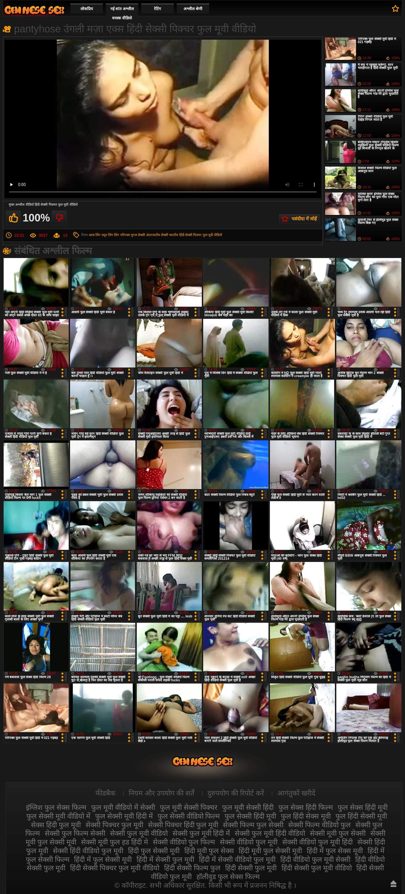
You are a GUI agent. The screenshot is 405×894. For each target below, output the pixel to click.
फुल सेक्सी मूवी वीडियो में (58, 816)
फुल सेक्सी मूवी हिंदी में (124, 816)
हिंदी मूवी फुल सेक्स (209, 851)
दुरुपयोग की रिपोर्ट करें (235, 793)
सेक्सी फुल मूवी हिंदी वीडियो (270, 833)
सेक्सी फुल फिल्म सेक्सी (75, 833)
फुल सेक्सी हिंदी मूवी (250, 816)
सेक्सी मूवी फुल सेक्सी (338, 833)
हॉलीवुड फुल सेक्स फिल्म (228, 876)
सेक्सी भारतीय (169, 235)
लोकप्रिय (86, 8)
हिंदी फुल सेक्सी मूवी (154, 851)
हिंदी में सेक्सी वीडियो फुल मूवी (237, 859)
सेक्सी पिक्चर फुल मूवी (114, 825)
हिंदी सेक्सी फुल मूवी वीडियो (316, 868)
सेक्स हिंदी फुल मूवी (56, 825)
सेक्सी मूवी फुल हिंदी (34, 10)
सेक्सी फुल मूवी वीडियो (139, 833)
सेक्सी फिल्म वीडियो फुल (319, 825)
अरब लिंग (94, 235)
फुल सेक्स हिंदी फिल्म (305, 807)
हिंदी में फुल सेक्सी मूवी (103, 859)
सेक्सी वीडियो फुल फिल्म (184, 842)
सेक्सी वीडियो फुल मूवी (249, 842)
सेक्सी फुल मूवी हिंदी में (201, 833)
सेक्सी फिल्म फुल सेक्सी (253, 825)
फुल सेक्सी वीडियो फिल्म (189, 816)
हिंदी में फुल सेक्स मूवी (335, 851)
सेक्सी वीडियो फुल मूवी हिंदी (317, 842)
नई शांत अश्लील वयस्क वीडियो (122, 13)
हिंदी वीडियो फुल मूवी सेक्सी (315, 859)
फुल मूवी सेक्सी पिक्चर (189, 807)
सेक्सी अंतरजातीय (149, 235)
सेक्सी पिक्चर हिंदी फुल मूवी (183, 825)
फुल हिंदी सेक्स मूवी (306, 816)
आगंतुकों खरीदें (296, 793)
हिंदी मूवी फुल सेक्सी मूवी (270, 851)
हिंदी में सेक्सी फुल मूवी (165, 859)
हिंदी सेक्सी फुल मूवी (251, 868)
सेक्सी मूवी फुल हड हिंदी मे (114, 842)
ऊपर (393, 883)
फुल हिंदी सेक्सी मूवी (361, 816)
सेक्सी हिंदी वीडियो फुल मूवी (88, 851)
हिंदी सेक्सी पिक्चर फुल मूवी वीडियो (200, 235)
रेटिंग (157, 8)
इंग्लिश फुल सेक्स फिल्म (56, 807)
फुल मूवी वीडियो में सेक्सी (123, 807)
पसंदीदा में (395, 8)
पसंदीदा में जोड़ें (304, 218)
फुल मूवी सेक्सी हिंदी (248, 807)
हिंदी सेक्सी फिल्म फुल (192, 868)
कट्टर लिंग (107, 235)
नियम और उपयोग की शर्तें (161, 793)
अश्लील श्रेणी (193, 8)
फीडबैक (105, 793)
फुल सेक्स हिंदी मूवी (363, 807)
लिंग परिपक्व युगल (125, 235)
